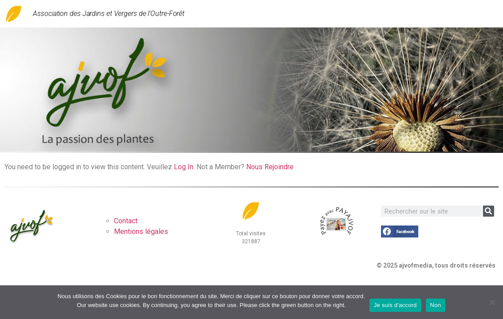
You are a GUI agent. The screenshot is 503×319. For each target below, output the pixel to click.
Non (435, 305)
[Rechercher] (488, 211)
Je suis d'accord (395, 305)
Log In (183, 167)
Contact (126, 221)
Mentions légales (141, 231)
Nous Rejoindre (270, 167)
